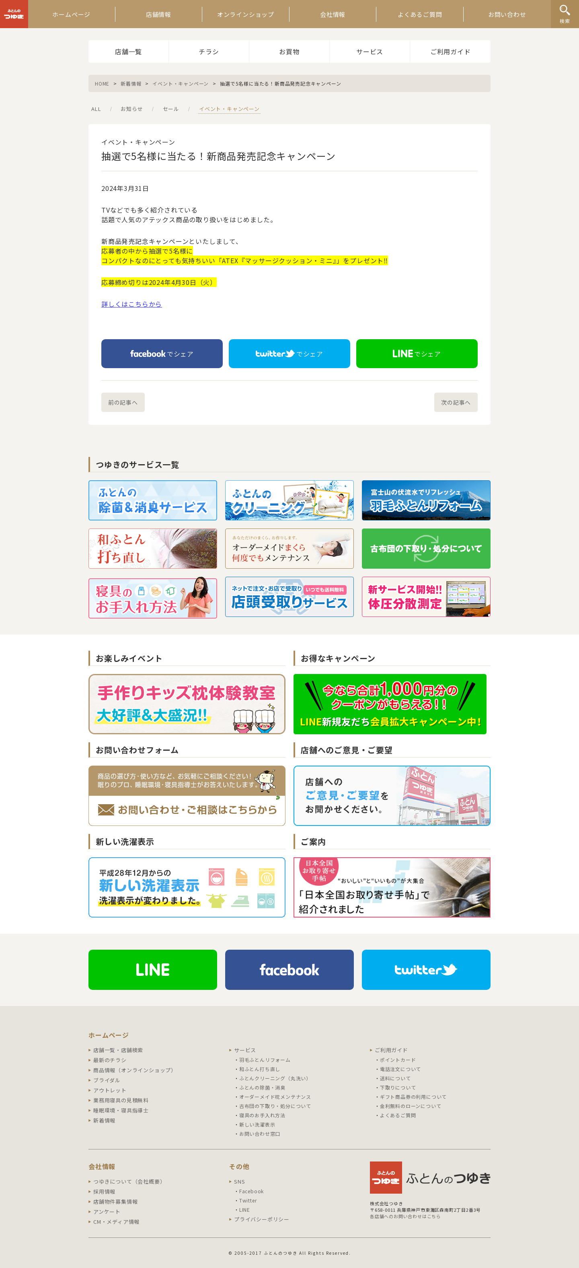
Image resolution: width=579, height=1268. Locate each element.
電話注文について (400, 1068)
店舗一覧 (128, 51)
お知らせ (132, 109)
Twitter (248, 1200)
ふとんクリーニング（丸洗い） (275, 1078)
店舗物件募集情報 (115, 1201)
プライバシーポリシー (262, 1219)
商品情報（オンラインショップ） (135, 1070)
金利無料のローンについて (410, 1105)
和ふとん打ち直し (259, 1068)
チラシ (209, 51)
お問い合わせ (507, 14)
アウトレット (110, 1090)
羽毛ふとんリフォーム (265, 1059)
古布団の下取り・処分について (275, 1105)
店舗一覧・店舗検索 (118, 1050)
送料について (395, 1078)
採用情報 (104, 1191)
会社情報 (332, 14)
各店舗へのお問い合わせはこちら (405, 1216)
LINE (244, 1209)
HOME (102, 83)
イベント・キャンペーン (180, 83)
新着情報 (131, 83)
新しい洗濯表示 (257, 1124)
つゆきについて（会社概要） (129, 1181)
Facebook (251, 1191)
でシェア (162, 353)
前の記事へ (123, 402)
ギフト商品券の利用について (413, 1096)
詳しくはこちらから (131, 304)
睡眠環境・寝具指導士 (121, 1110)
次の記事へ (456, 402)
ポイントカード (398, 1059)
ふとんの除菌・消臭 (262, 1087)
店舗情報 (158, 14)
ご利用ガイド (450, 51)
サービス (369, 51)
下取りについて (398, 1087)
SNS (239, 1181)
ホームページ (71, 14)
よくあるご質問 (420, 14)
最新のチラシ (110, 1060)
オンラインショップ (245, 14)
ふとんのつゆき (14, 14)
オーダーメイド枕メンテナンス (275, 1096)
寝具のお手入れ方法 (262, 1115)
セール (171, 109)
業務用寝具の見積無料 (121, 1100)
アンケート (107, 1211)
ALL (96, 109)
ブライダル (107, 1080)
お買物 (289, 51)
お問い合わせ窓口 (259, 1133)
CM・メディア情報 (116, 1221)
